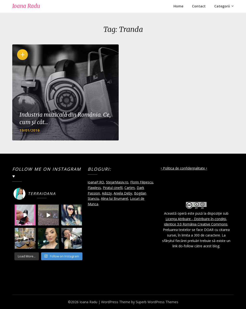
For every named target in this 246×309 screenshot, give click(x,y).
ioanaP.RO (96, 182)
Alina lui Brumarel (114, 198)
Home (178, 6)
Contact (199, 6)
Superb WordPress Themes (157, 302)
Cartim (129, 187)
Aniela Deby (123, 193)
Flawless (94, 187)
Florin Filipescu (141, 182)
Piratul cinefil (113, 187)
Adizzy (107, 193)
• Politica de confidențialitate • (184, 168)
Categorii (222, 6)
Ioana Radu (26, 6)
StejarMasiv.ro (117, 182)
